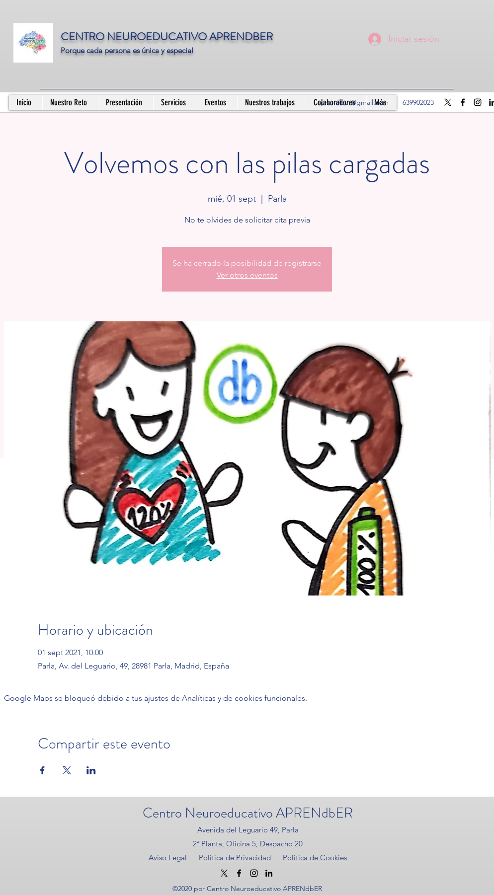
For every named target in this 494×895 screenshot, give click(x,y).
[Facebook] (463, 102)
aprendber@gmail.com (353, 102)
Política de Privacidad (236, 857)
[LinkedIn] (269, 873)
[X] (448, 102)
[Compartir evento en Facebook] (42, 770)
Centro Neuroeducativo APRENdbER (248, 813)
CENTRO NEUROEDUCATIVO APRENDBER (167, 36)
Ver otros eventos (247, 275)
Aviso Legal (168, 857)
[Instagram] (478, 102)
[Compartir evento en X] (67, 770)
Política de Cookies (315, 857)
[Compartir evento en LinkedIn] (91, 770)
